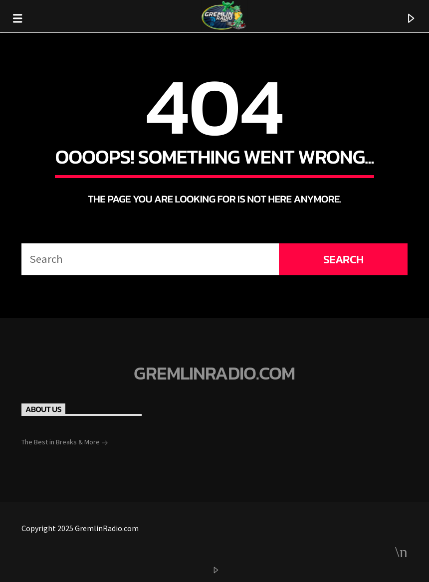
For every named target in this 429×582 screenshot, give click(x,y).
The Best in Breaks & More (64, 442)
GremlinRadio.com (214, 373)
